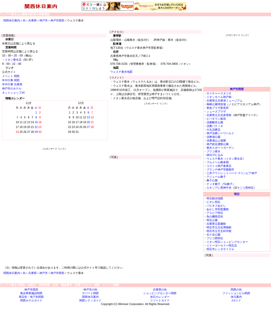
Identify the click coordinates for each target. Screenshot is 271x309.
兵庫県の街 (160, 289)
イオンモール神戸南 (219, 97)
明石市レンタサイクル (220, 249)
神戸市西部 (57, 20)
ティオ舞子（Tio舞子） (221, 184)
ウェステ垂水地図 (121, 71)
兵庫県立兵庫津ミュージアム (224, 100)
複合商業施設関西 (31, 293)
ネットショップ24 (13, 92)
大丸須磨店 (213, 129)
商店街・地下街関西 (31, 296)
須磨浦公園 (213, 136)
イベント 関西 (10, 76)
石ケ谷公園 (213, 234)
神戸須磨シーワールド (220, 133)
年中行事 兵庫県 (12, 84)
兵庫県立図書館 (216, 223)
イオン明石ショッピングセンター (227, 241)
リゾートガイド (160, 300)
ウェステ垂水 (215, 158)
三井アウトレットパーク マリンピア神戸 (232, 173)
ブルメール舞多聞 (218, 162)
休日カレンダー (160, 296)
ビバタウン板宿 (216, 118)
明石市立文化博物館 (219, 227)
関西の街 (236, 289)
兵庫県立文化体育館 (219, 115)
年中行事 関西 (10, 80)
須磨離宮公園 (215, 122)
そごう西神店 (245, 187)
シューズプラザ (216, 111)
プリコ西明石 (215, 238)
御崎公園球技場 (216, 104)
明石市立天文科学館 (219, 231)
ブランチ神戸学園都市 (220, 169)
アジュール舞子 (216, 176)
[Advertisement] (54, 174)
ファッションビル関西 (236, 293)
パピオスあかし (216, 205)
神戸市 (43, 20)
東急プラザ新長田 (218, 107)
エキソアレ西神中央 (219, 187)
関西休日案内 (11, 20)
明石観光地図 (215, 198)
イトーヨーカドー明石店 (222, 245)
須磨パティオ (215, 126)
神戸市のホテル (11, 88)
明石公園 (212, 220)
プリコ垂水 (213, 151)
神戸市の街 (90, 289)
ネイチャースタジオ (219, 93)
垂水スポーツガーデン (220, 147)
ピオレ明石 (213, 202)
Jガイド (236, 300)
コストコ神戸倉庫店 (219, 165)
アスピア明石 (215, 212)
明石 (237, 194)
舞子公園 (212, 180)
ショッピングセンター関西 (159, 293)
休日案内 (236, 296)
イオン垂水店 (13, 59)
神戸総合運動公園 (218, 144)
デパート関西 (90, 293)
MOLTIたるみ (215, 155)
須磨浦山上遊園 (216, 140)
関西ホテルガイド (31, 300)
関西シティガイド (90, 300)
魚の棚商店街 (215, 216)
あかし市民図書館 (218, 209)
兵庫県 (32, 20)
